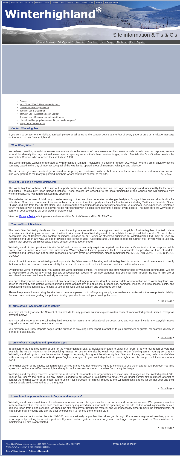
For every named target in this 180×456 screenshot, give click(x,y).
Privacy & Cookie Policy (124, 443)
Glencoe (80, 42)
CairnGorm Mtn (65, 42)
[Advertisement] (91, 69)
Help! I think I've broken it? (32, 123)
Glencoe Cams (42, 2)
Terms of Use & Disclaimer (32, 111)
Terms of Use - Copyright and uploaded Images (42, 117)
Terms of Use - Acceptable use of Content (39, 114)
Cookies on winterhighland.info (34, 107)
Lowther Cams (73, 2)
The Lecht (121, 42)
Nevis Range (107, 42)
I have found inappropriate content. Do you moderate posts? (48, 120)
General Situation (45, 42)
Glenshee (92, 42)
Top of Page (166, 174)
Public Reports (137, 42)
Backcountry (17, 2)
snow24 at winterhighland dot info (35, 447)
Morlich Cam (58, 2)
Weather (29, 2)
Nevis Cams (88, 2)
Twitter (32, 451)
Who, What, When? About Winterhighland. (40, 104)
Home (6, 2)
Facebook (43, 451)
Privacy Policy (27, 216)
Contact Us (25, 101)
